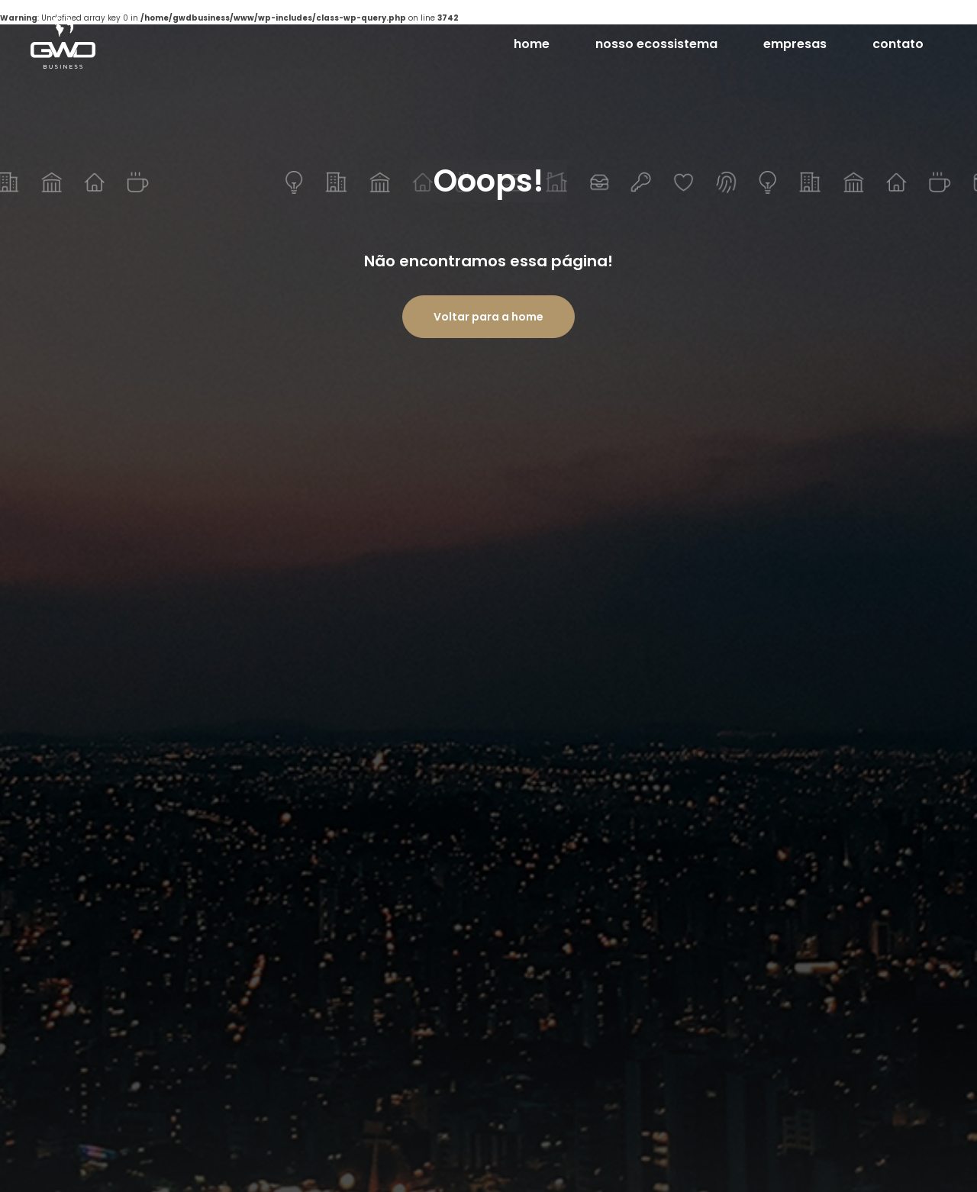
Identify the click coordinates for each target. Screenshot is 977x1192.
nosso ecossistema (656, 44)
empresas (795, 49)
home (532, 44)
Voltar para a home (488, 316)
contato (898, 44)
